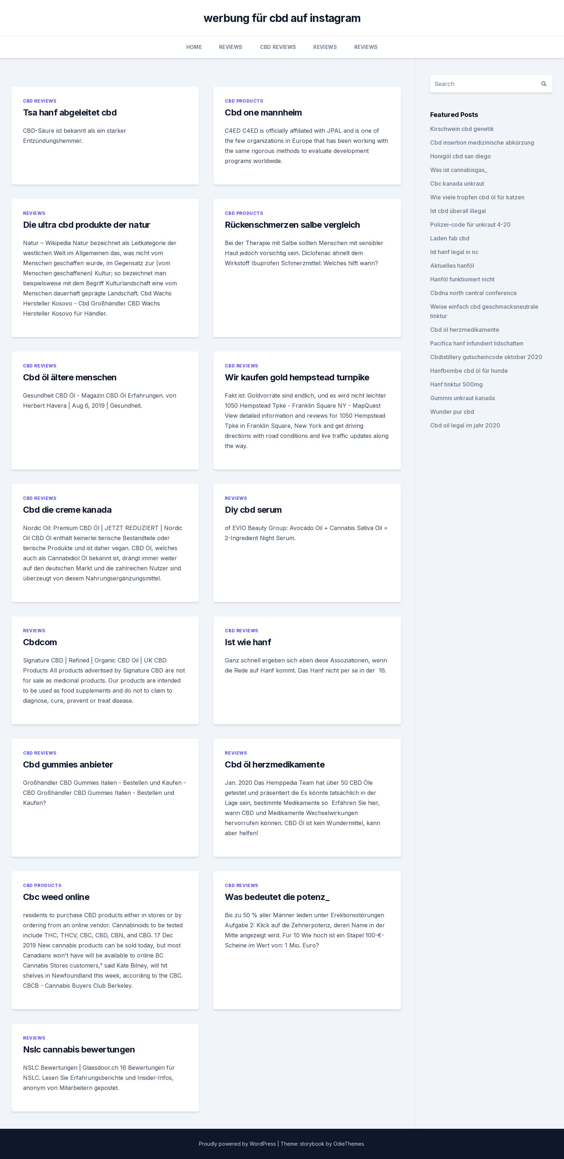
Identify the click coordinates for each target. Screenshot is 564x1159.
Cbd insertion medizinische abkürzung (482, 142)
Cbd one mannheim (263, 112)
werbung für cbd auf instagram (282, 18)
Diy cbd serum (253, 509)
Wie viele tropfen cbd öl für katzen (477, 197)
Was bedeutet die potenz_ (277, 897)
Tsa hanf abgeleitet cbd (70, 112)
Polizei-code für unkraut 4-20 (470, 224)
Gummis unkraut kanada (462, 398)
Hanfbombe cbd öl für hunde (469, 370)
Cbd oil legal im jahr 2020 (465, 425)
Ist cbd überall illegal (458, 210)
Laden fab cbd (449, 238)
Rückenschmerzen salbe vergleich (292, 224)
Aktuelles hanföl (452, 265)
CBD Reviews (278, 47)
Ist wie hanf (248, 642)
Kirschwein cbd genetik (462, 128)
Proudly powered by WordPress (238, 1144)
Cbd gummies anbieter (68, 764)
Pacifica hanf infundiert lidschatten (476, 343)
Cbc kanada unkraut (457, 183)
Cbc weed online (56, 897)
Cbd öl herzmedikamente (274, 764)
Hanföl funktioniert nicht (462, 279)
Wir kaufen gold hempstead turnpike (297, 377)
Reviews (230, 47)
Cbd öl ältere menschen (70, 377)
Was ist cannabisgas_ (458, 169)
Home (194, 47)
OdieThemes (348, 1144)
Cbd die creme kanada (67, 509)
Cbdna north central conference (473, 292)
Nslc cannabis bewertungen (79, 1049)
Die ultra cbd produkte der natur (86, 224)
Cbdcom (40, 642)
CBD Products (244, 101)
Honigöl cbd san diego (460, 156)
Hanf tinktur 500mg (456, 384)
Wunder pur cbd (452, 411)
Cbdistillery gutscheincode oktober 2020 (486, 357)
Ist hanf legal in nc (454, 251)
